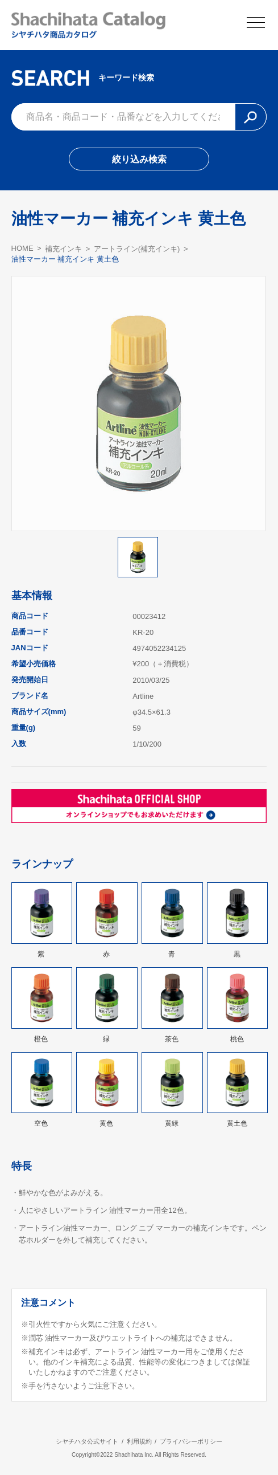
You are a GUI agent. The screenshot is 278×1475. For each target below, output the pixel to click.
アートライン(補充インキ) (137, 249)
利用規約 (139, 1441)
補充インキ (63, 249)
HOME (22, 248)
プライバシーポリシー (191, 1441)
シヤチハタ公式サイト (87, 1441)
